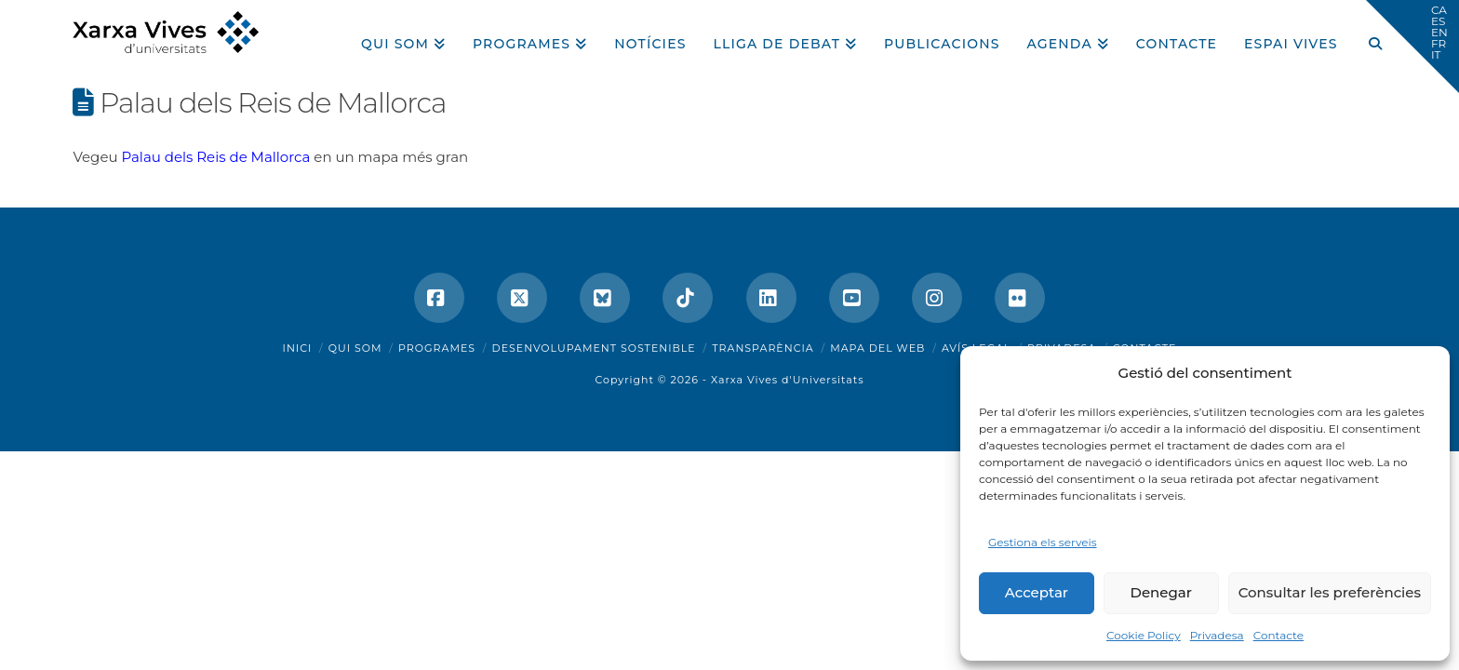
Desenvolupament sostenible (594, 348)
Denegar (1161, 592)
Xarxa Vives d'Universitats (787, 379)
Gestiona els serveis (1042, 542)
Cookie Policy (1143, 635)
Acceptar (1036, 592)
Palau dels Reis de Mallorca (215, 157)
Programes (436, 348)
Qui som (355, 348)
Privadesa (1217, 635)
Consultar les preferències (1329, 592)
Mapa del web (877, 348)
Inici (298, 348)
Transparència (762, 348)
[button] (1412, 46)
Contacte (1278, 635)
